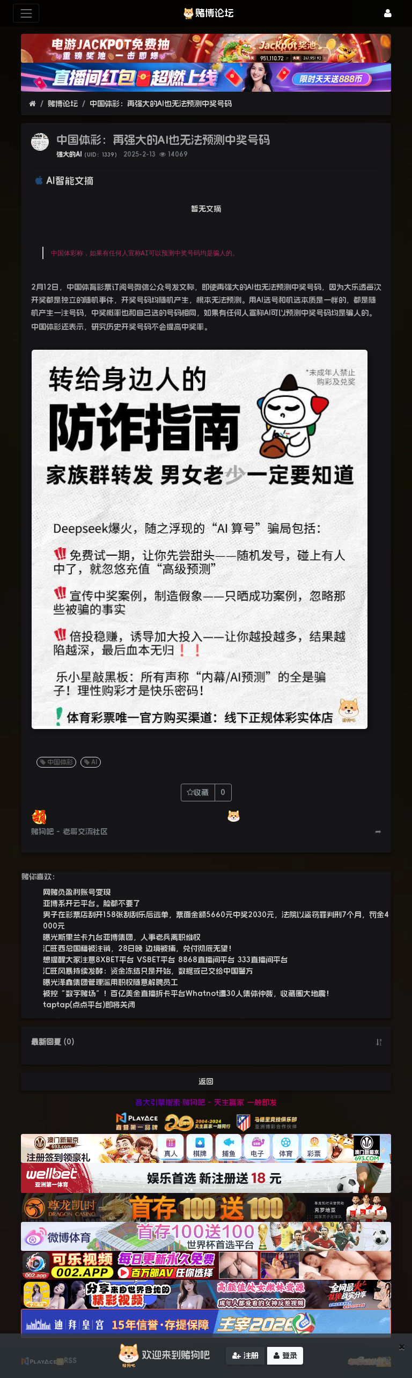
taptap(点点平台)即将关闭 (89, 1004)
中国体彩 (56, 762)
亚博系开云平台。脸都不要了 (92, 903)
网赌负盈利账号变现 (77, 892)
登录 (285, 1356)
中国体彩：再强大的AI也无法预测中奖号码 (161, 103)
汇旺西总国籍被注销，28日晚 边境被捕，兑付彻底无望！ (139, 948)
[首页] (32, 103)
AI (90, 762)
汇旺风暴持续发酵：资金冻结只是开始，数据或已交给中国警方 (148, 971)
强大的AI (69, 154)
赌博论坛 (63, 103)
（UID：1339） (101, 155)
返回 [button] (206, 1081)
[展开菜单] (26, 13)
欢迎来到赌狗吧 (162, 1356)
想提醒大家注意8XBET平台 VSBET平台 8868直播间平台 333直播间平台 (165, 959)
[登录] (388, 13)
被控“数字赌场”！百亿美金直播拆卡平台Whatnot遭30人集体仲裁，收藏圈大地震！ (188, 993)
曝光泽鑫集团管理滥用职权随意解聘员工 (110, 982)
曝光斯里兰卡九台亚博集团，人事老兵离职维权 (122, 937)
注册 (245, 1356)
